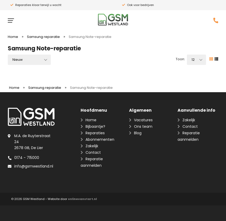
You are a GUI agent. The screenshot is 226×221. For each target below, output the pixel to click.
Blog (138, 133)
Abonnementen (100, 139)
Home (13, 36)
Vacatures (143, 120)
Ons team (143, 126)
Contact (93, 152)
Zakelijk (92, 146)
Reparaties (95, 133)
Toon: (180, 59)
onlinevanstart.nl (82, 199)
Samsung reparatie (43, 36)
